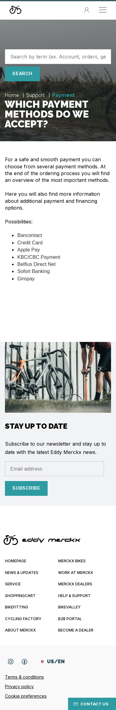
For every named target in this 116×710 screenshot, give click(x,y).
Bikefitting (16, 607)
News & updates (21, 572)
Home (12, 95)
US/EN (53, 661)
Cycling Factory (23, 618)
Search (22, 73)
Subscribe (26, 488)
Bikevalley (69, 607)
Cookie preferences (26, 696)
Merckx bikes (72, 561)
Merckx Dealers (75, 584)
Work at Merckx (75, 572)
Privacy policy (19, 686)
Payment (63, 95)
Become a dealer (75, 630)
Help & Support (74, 595)
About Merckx (20, 630)
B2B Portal (70, 618)
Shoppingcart (20, 595)
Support (36, 95)
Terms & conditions (24, 677)
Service (13, 584)
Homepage (15, 561)
